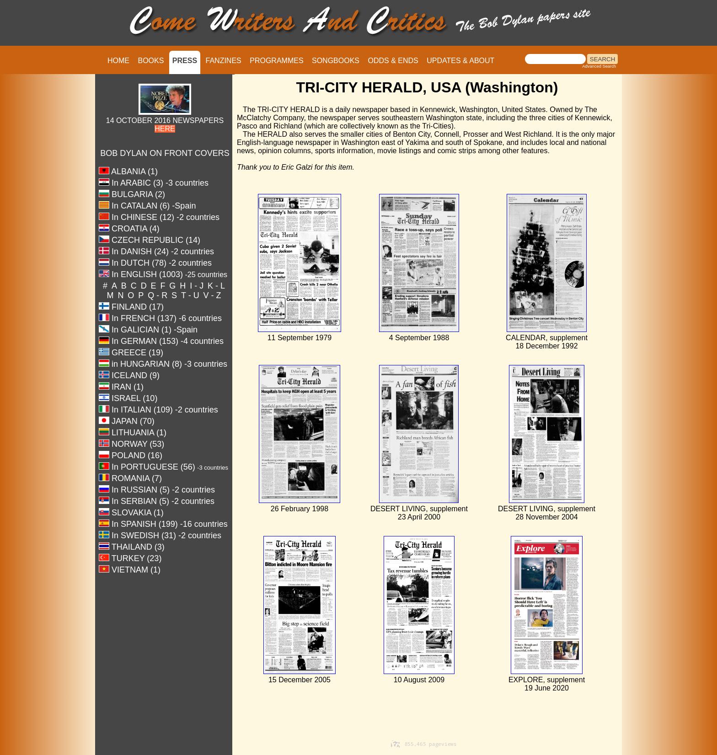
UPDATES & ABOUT (460, 60)
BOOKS (151, 60)
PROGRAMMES (276, 60)
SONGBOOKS (335, 60)
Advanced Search (599, 66)
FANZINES (223, 60)
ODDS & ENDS (393, 60)
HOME (118, 60)
